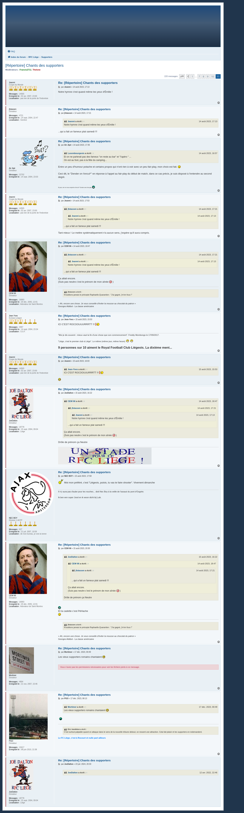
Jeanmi (71, 121)
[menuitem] (11, 51)
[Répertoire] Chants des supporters (34, 65)
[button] (182, 76)
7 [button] (199, 76)
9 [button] (207, 76)
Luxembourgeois (76, 153)
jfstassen (72, 209)
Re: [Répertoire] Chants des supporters (88, 83)
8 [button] (203, 76)
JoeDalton (73, 557)
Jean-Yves (73, 369)
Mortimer (72, 707)
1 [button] (192, 76)
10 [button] (212, 76)
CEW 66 (71, 401)
